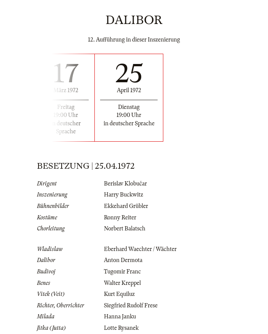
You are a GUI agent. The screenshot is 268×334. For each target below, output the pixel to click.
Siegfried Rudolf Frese (131, 305)
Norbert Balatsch (124, 228)
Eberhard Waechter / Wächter (140, 249)
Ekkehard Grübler (126, 206)
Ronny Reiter (120, 217)
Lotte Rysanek (121, 328)
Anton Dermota (123, 260)
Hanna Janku (120, 316)
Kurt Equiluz (119, 294)
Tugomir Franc (122, 271)
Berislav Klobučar (125, 184)
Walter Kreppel (122, 283)
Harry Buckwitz (123, 195)
